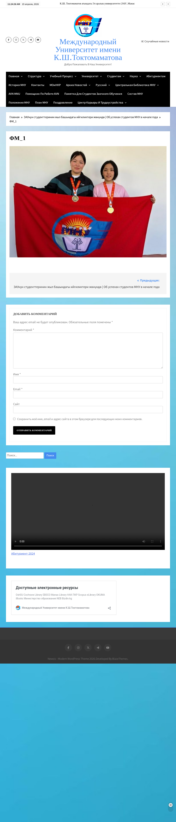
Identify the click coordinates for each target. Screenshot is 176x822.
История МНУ (17, 85)
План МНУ (41, 102)
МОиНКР (55, 85)
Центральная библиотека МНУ (135, 85)
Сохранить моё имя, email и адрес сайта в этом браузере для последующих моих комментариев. (79, 419)
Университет (90, 76)
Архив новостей (76, 85)
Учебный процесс (61, 76)
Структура (34, 76)
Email (17, 389)
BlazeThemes (120, 658)
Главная (14, 76)
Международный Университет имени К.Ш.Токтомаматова (88, 50)
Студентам (114, 76)
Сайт (16, 404)
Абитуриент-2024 (23, 553)
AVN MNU (14, 93)
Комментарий (23, 330)
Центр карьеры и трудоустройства (100, 102)
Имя (17, 374)
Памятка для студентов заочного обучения (93, 93)
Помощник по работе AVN (42, 93)
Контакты (37, 85)
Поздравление (62, 102)
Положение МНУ (19, 102)
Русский (101, 85)
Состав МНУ (135, 93)
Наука (134, 76)
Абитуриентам (155, 76)
